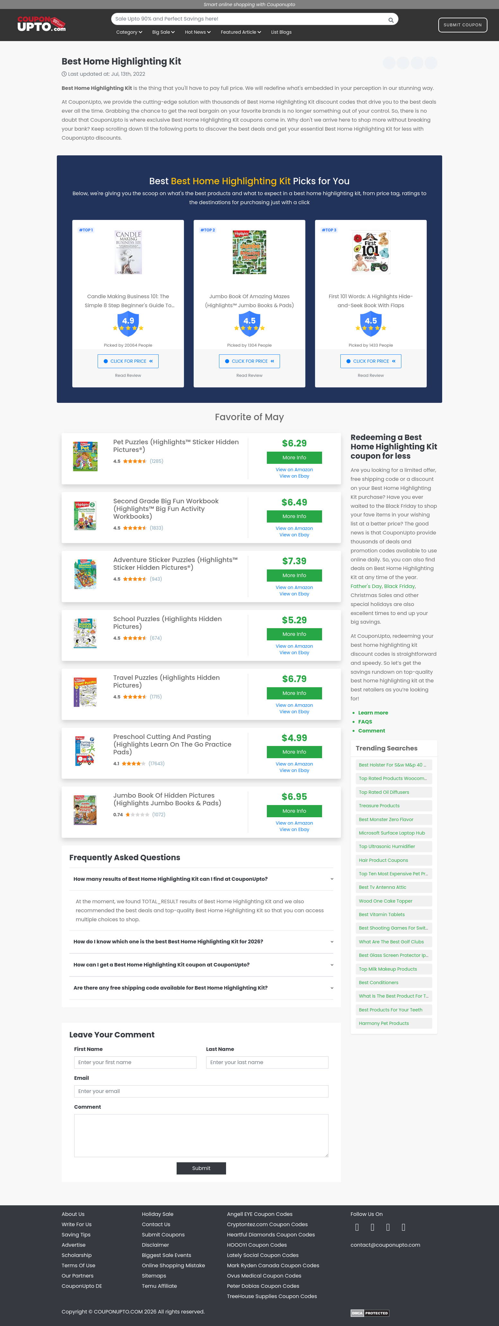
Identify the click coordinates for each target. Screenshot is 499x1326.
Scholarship (77, 1255)
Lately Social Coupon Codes (263, 1255)
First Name (88, 1049)
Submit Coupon (463, 26)
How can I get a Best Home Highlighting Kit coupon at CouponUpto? (162, 964)
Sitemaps (154, 1275)
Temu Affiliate (159, 1286)
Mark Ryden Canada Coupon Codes (273, 1265)
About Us (73, 1214)
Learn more (373, 712)
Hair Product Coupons (383, 860)
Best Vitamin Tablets (382, 914)
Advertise (74, 1245)
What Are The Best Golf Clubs (391, 942)
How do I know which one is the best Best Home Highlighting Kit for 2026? (168, 941)
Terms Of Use (78, 1265)
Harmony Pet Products (384, 1023)
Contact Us (156, 1224)
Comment (87, 1107)
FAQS (365, 721)
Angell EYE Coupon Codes (260, 1214)
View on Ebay (294, 476)
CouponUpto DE (82, 1286)
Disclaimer (155, 1245)
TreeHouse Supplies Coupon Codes (272, 1296)
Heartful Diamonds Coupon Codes (271, 1234)
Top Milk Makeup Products (388, 969)
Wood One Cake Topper (385, 901)
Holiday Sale (157, 1214)
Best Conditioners (378, 982)
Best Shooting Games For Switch (395, 928)
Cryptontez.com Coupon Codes (267, 1224)
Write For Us (77, 1224)
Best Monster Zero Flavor (386, 819)
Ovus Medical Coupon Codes (264, 1275)
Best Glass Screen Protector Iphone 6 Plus (405, 955)
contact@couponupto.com (385, 1245)
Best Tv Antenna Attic (382, 887)
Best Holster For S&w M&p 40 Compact (402, 765)
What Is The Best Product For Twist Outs (402, 996)
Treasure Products (379, 805)
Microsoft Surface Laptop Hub (392, 833)
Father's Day (366, 586)
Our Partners (77, 1275)
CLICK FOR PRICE (128, 361)
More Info (294, 457)
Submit (201, 1168)
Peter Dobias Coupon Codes (263, 1286)
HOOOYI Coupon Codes (257, 1245)
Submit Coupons (163, 1234)
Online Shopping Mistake (173, 1265)
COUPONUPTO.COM (118, 1311)
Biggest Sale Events (166, 1255)
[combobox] (254, 19)
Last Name (220, 1049)
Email (81, 1078)
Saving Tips (76, 1234)
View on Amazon (294, 469)
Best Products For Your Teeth (391, 1010)
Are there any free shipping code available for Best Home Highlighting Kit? (171, 988)
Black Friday (399, 586)
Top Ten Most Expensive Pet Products (400, 874)
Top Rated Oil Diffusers (384, 792)
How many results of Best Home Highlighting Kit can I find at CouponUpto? (171, 879)
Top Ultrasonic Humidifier (387, 846)
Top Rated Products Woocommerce (399, 778)
